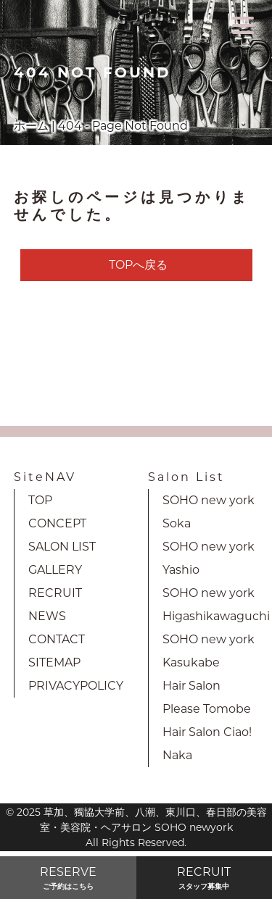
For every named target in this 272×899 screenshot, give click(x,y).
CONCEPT (57, 523)
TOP (40, 500)
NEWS (47, 616)
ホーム (31, 126)
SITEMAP (54, 662)
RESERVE (68, 878)
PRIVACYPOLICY (75, 686)
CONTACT (56, 639)
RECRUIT (55, 593)
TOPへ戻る (138, 265)
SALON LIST (62, 546)
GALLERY (55, 570)
